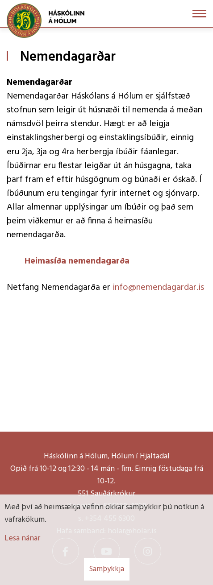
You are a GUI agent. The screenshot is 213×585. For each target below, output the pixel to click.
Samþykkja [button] (106, 569)
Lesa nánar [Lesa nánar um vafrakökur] (22, 538)
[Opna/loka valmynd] (199, 13)
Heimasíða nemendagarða (77, 261)
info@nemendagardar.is (158, 287)
